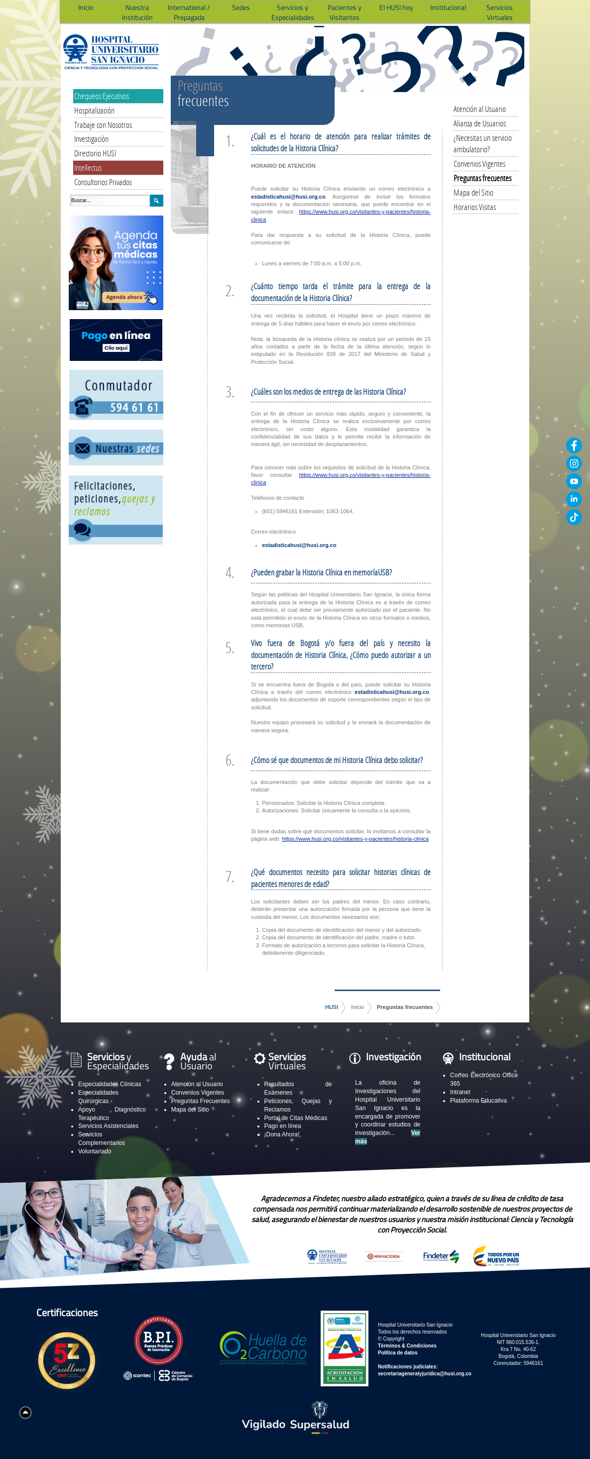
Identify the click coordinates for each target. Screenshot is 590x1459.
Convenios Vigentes (479, 163)
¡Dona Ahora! (282, 1134)
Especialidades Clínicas (109, 1084)
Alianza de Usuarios (480, 123)
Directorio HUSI (95, 153)
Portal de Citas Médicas (296, 1118)
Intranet (460, 1092)
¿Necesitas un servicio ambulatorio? (483, 143)
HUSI (331, 1007)
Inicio (357, 1007)
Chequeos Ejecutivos (101, 96)
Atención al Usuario (480, 108)
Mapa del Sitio (473, 192)
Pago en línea (282, 1125)
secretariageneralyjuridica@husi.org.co (425, 1373)
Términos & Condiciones (407, 1345)
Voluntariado (95, 1151)
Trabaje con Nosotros (103, 124)
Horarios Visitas (475, 207)
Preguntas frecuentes (405, 1007)
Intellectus (88, 167)
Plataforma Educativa (478, 1100)
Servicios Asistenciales (108, 1125)
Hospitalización (94, 110)
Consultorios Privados (103, 182)
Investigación (91, 138)
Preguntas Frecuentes (200, 1101)
